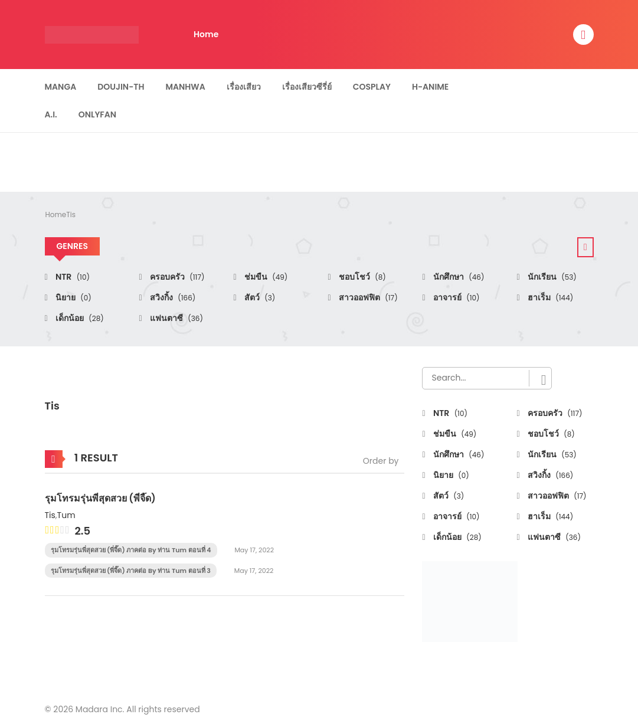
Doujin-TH (120, 87)
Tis (71, 214)
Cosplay (372, 87)
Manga (61, 87)
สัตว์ (259, 297)
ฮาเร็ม (550, 297)
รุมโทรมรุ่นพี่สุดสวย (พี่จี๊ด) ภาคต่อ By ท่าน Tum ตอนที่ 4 (131, 550)
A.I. (51, 114)
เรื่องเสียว (244, 87)
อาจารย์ (455, 297)
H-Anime (430, 87)
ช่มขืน (265, 277)
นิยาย (72, 297)
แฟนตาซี (175, 318)
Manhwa (185, 87)
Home (206, 34)
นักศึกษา (458, 277)
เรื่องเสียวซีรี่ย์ (307, 87)
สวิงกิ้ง (172, 297)
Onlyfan (97, 114)
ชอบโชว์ (361, 277)
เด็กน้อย (79, 318)
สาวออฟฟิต (367, 297)
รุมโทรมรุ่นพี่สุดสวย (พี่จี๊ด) (100, 498)
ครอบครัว (176, 277)
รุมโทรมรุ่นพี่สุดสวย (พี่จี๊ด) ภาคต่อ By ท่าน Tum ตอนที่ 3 (131, 570)
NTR (72, 277)
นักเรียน (551, 277)
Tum (66, 515)
